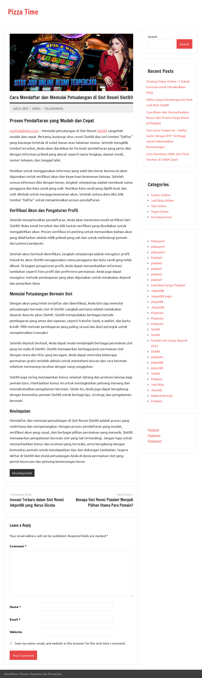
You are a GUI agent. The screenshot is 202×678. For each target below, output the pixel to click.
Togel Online (160, 211)
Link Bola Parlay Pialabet (168, 285)
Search (152, 36)
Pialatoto (157, 313)
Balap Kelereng (161, 395)
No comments (54, 108)
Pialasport (158, 241)
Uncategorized (22, 473)
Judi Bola (157, 384)
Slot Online (158, 206)
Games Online (161, 195)
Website (16, 632)
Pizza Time (23, 12)
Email (15, 619)
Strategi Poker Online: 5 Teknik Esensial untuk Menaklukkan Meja (168, 86)
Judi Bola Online (162, 200)
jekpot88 (157, 302)
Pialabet (156, 257)
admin (36, 108)
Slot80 (102, 131)
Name (15, 607)
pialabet (156, 263)
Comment (18, 546)
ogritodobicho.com (24, 131)
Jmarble (156, 390)
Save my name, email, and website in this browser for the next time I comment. (70, 643)
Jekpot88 (157, 290)
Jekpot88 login (161, 296)
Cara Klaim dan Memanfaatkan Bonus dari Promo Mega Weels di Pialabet (167, 117)
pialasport (158, 246)
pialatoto (157, 357)
